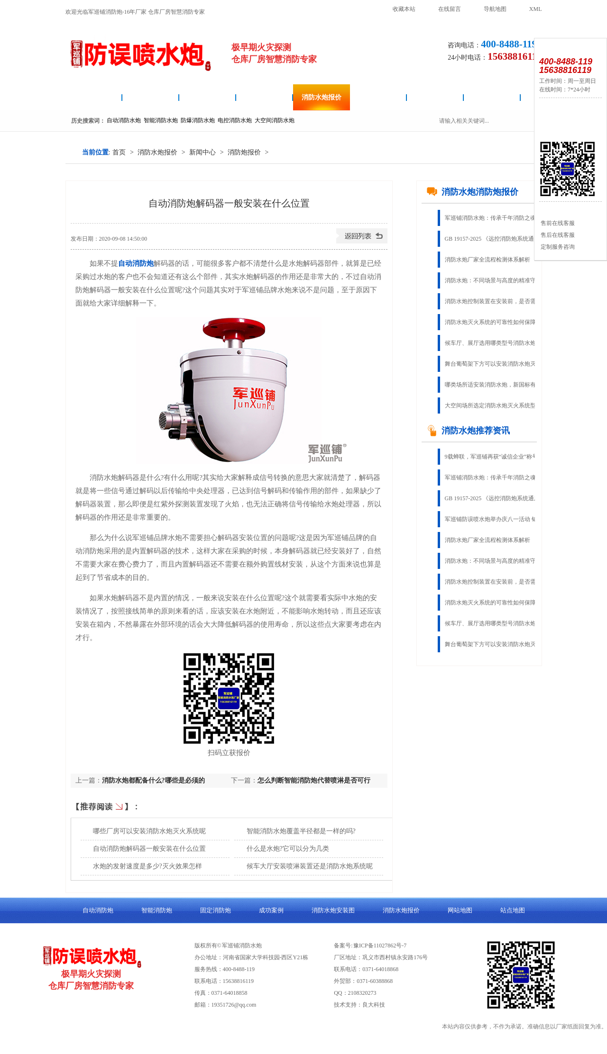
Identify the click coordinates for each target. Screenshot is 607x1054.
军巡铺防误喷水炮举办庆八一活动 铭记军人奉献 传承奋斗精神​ (497, 519)
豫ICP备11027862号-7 (379, 945)
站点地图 (512, 910)
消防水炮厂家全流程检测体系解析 (487, 259)
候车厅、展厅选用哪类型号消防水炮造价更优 (497, 343)
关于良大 (492, 97)
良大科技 (373, 1004)
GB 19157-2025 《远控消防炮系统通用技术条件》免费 (497, 238)
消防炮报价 (244, 152)
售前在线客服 (557, 223)
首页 (119, 152)
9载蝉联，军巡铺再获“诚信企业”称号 (491, 456)
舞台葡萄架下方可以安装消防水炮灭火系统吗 (497, 363)
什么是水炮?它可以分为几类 (288, 848)
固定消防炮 (378, 97)
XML (535, 9)
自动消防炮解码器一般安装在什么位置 (149, 848)
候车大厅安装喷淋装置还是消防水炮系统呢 (310, 866)
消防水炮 (94, 97)
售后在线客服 (557, 235)
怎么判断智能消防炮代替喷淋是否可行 (314, 780)
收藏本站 (404, 9)
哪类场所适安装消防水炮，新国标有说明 (496, 384)
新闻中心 (202, 152)
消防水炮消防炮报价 (472, 192)
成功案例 (435, 97)
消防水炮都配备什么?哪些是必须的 (153, 780)
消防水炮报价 (321, 97)
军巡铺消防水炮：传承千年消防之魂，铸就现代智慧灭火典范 (497, 218)
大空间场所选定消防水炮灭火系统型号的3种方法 (497, 405)
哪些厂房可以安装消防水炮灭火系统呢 (149, 831)
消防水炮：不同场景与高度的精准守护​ (493, 280)
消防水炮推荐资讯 (468, 430)
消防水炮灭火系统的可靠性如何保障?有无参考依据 (497, 322)
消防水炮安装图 (207, 97)
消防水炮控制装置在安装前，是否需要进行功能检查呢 (497, 301)
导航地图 (495, 9)
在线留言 (449, 9)
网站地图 (460, 910)
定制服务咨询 (557, 246)
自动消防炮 (150, 97)
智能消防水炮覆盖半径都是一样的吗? (301, 831)
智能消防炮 (264, 97)
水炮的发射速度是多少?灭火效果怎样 (147, 866)
